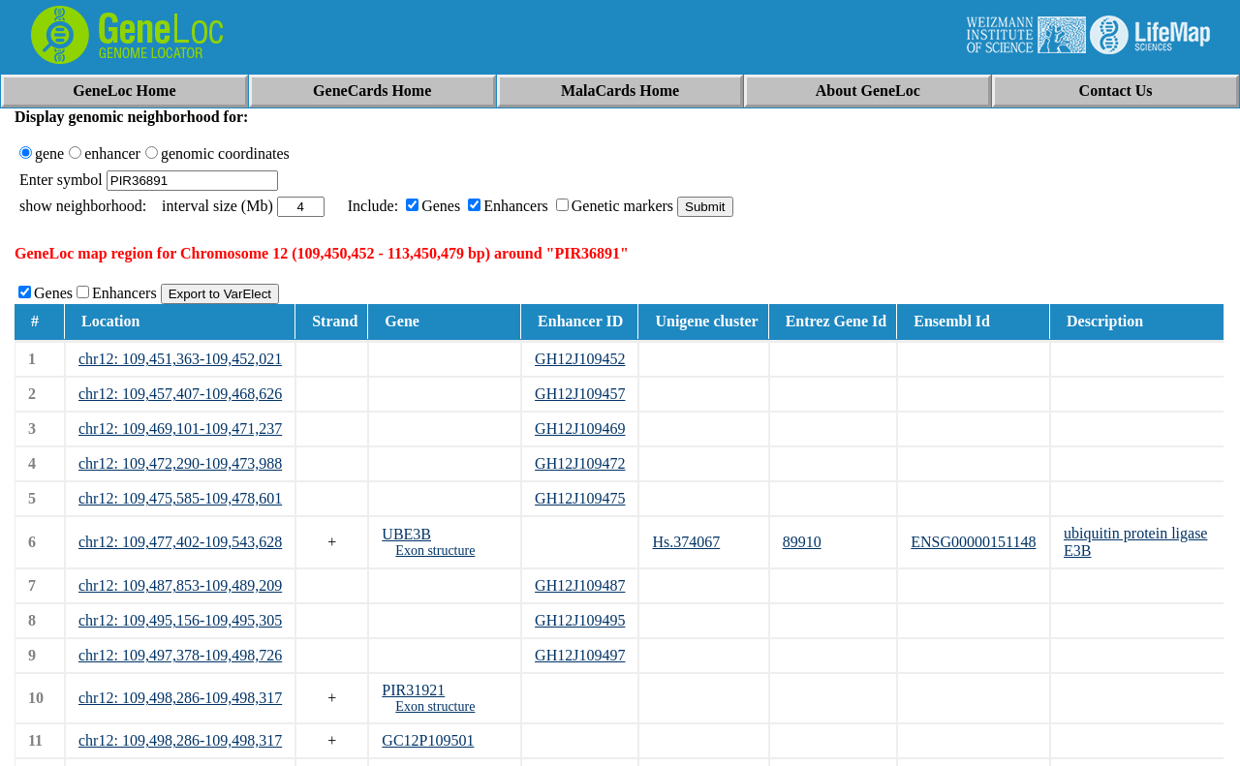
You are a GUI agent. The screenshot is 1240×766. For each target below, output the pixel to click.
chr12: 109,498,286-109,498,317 (180, 697)
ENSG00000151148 (973, 542)
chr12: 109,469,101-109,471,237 (180, 428)
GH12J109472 (580, 463)
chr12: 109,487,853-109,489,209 (180, 585)
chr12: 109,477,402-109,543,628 (180, 542)
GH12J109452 (580, 359)
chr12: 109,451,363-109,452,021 (180, 359)
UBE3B (406, 534)
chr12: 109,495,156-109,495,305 (180, 620)
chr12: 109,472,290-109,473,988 (180, 463)
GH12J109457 (580, 393)
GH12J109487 (580, 585)
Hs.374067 (686, 542)
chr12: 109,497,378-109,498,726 (180, 655)
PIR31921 (413, 690)
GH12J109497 (580, 655)
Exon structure (435, 550)
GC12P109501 (428, 740)
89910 (802, 542)
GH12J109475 (580, 498)
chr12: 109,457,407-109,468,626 (180, 393)
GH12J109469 (580, 428)
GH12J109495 (580, 620)
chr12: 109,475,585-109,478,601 (180, 498)
